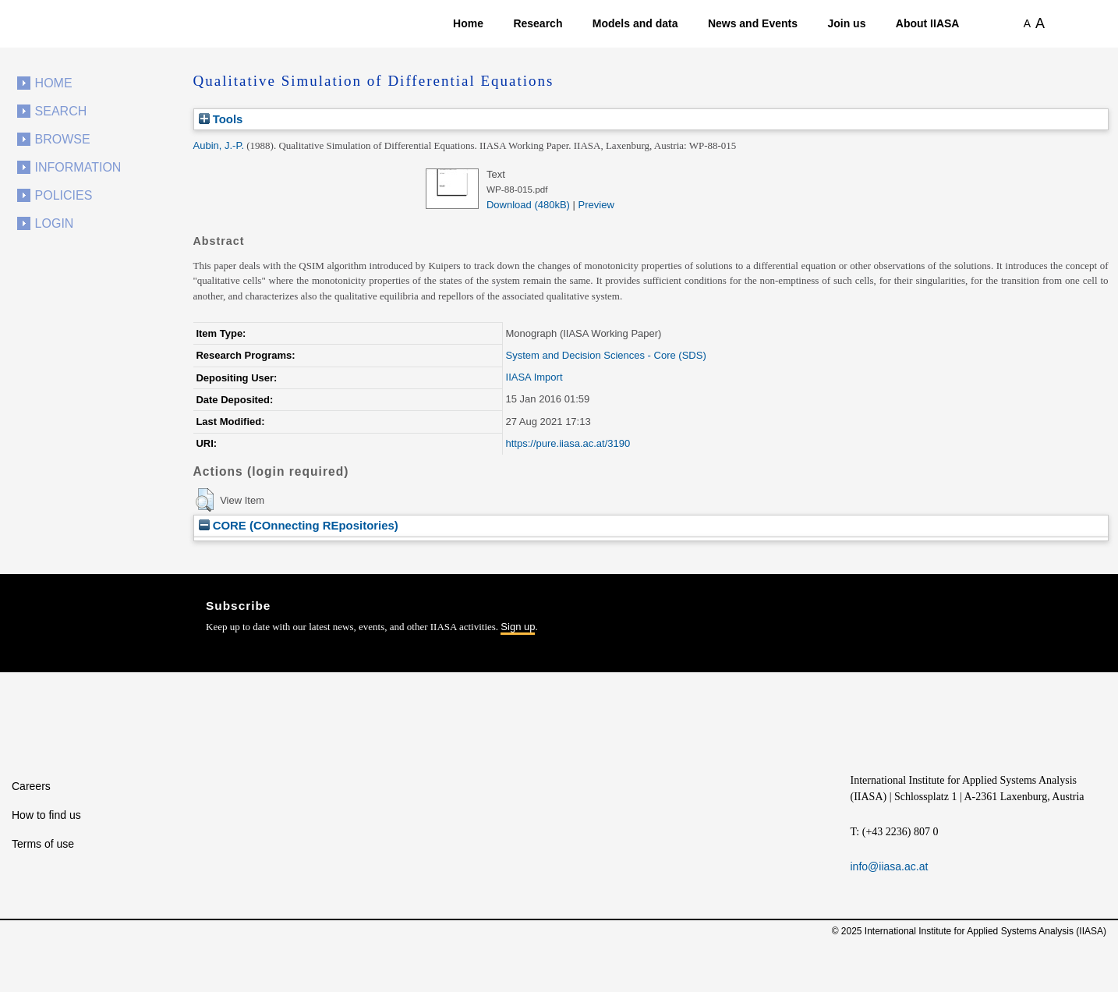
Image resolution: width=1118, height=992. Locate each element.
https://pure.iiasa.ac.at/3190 (568, 443)
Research (537, 23)
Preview (596, 205)
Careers (31, 786)
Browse (62, 139)
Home (468, 23)
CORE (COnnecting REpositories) (298, 525)
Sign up (518, 626)
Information (78, 167)
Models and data (635, 23)
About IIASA (928, 23)
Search (61, 111)
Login (54, 223)
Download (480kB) (528, 205)
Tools (221, 119)
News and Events (753, 23)
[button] (205, 500)
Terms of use (43, 844)
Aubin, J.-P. (219, 145)
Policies (64, 195)
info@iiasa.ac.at (890, 866)
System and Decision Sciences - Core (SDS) (606, 355)
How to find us (46, 815)
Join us (846, 23)
